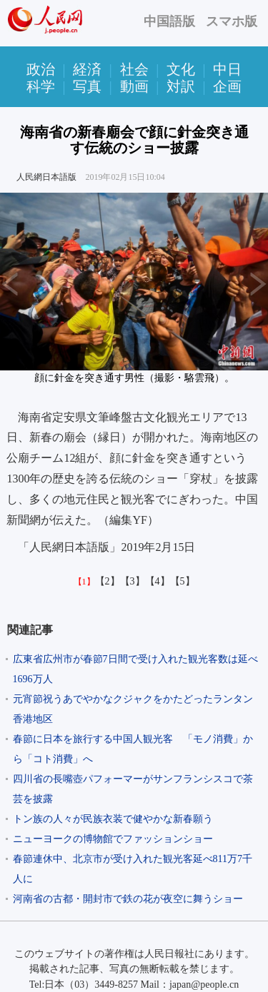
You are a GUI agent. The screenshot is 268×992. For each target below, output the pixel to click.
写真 (87, 86)
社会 (134, 69)
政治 (40, 69)
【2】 (107, 581)
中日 (227, 69)
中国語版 (169, 21)
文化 (181, 69)
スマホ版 (231, 21)
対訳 (181, 86)
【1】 (84, 582)
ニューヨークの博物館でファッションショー (113, 839)
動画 (134, 86)
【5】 (182, 581)
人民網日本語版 (46, 177)
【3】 (132, 581)
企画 (227, 86)
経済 (87, 69)
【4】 (157, 581)
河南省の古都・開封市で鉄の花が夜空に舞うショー (128, 899)
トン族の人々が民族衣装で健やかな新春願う (113, 819)
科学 (40, 86)
